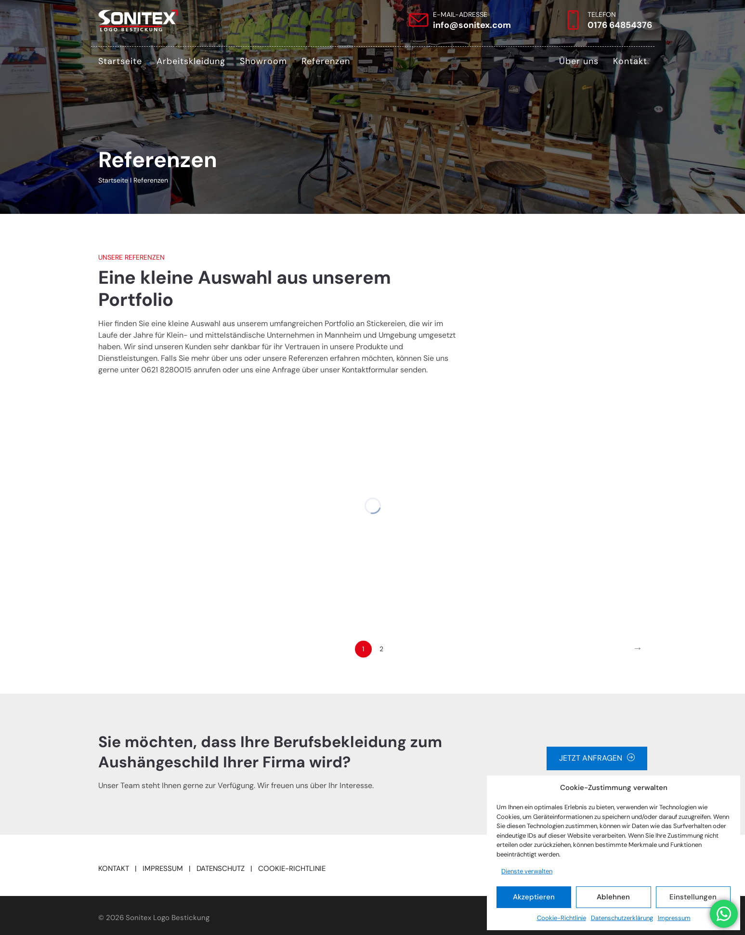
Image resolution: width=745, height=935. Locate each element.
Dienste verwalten (526, 871)
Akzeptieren (534, 897)
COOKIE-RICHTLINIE (292, 868)
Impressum (674, 918)
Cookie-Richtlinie (561, 918)
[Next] (637, 649)
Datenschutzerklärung (622, 918)
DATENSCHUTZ (220, 868)
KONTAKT (113, 868)
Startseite (120, 61)
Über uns (579, 61)
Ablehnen (613, 897)
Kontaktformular (370, 370)
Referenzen (325, 61)
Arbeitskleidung (191, 61)
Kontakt (630, 61)
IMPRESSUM (163, 868)
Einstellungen (693, 897)
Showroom (263, 61)
